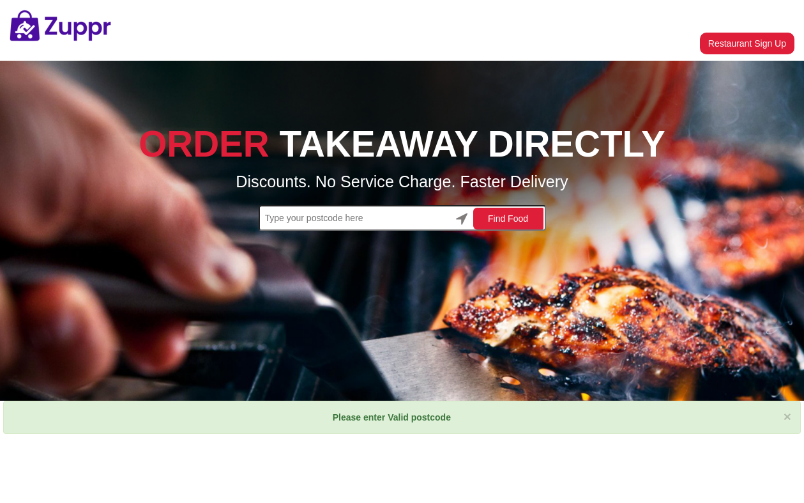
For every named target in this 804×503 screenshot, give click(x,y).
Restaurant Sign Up (747, 43)
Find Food (508, 218)
